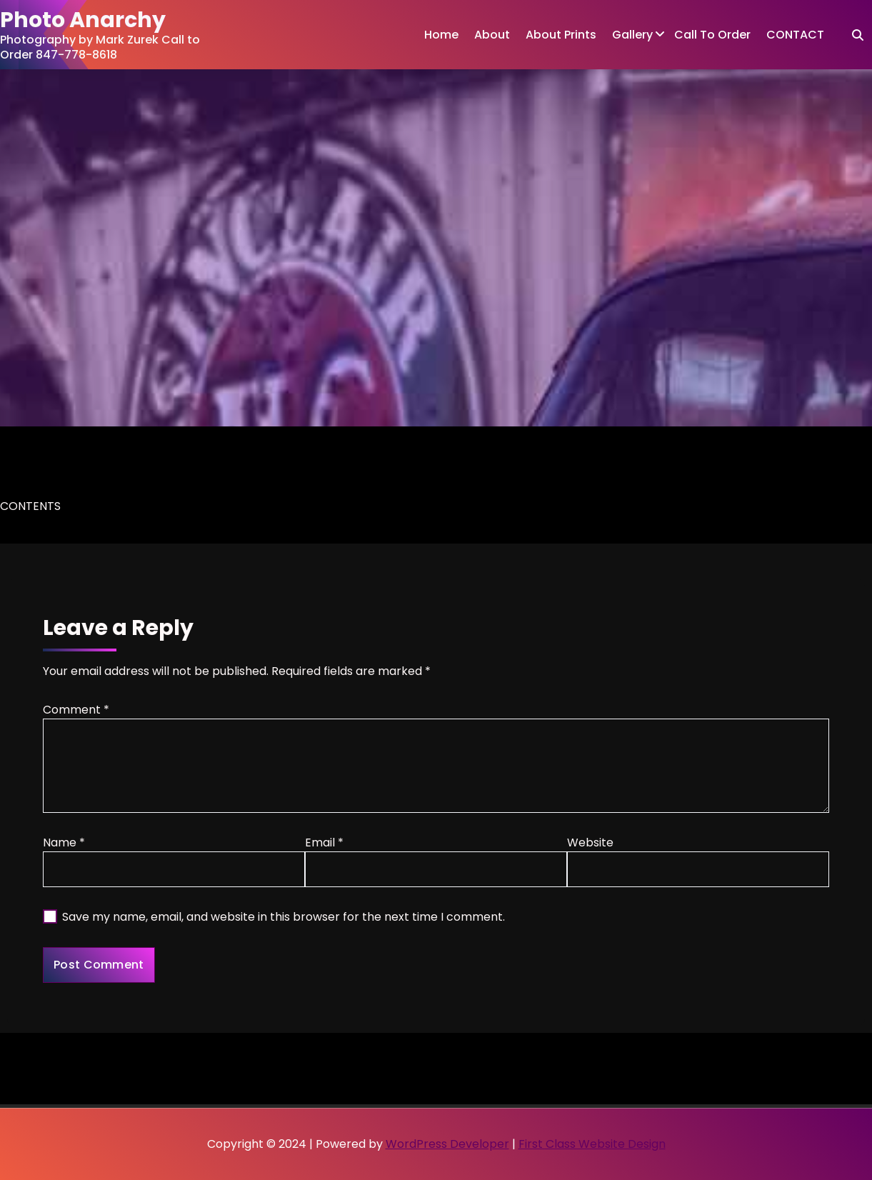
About (492, 34)
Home (441, 34)
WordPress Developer (447, 1144)
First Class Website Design (592, 1144)
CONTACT (795, 34)
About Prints (561, 34)
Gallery (632, 34)
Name (64, 842)
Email (324, 842)
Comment (76, 709)
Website (590, 842)
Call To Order (712, 34)
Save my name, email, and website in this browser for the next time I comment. (283, 917)
